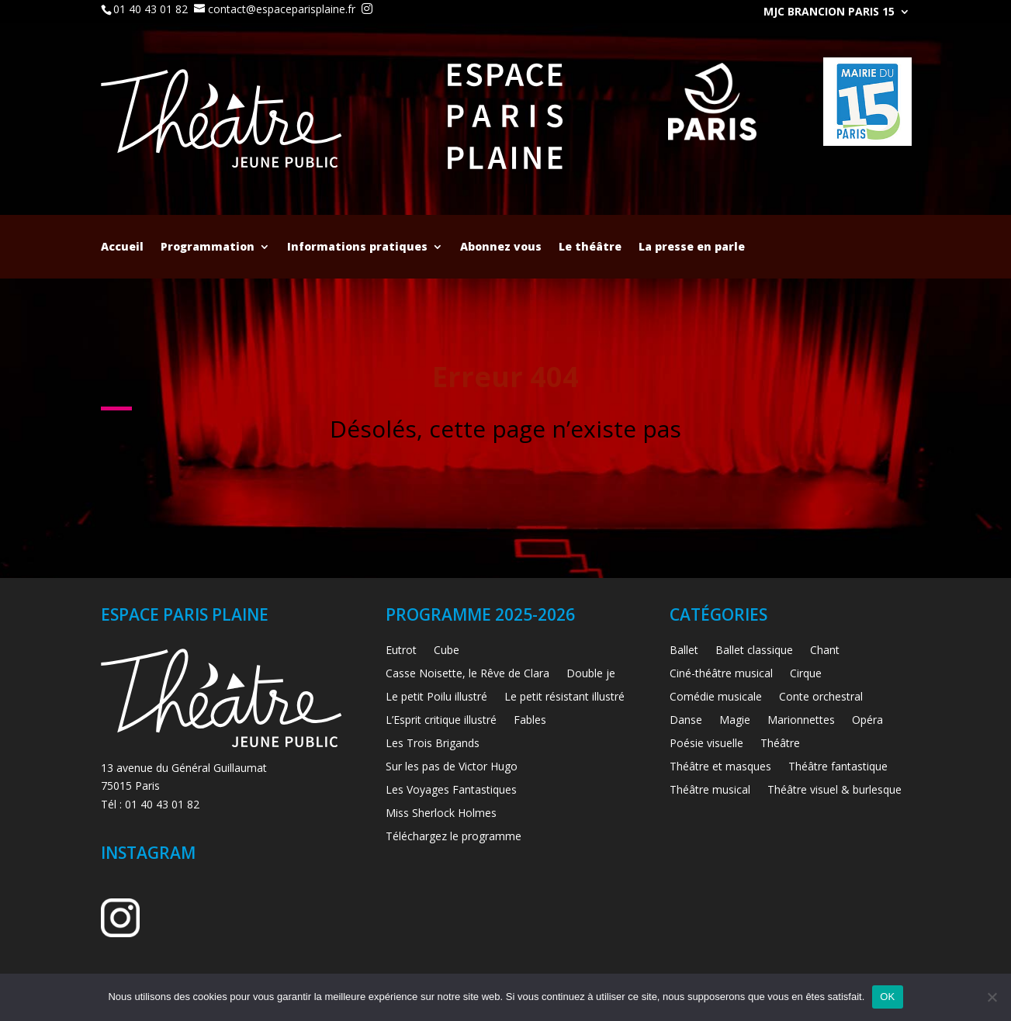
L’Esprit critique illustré (441, 721)
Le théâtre (590, 247)
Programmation (207, 247)
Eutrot (401, 651)
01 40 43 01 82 (150, 9)
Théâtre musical (710, 790)
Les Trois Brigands (433, 744)
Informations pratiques (357, 247)
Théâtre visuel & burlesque (834, 790)
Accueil (122, 247)
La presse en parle (692, 247)
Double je (590, 674)
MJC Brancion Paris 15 (829, 12)
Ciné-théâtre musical (721, 674)
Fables (530, 721)
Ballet (684, 651)
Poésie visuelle (706, 744)
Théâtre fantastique (838, 767)
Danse (686, 721)
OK (887, 996)
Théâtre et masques (720, 767)
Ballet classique (754, 651)
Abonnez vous (501, 247)
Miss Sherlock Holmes (441, 814)
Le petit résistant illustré (564, 697)
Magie (734, 721)
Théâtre (780, 744)
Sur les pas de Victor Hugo (452, 767)
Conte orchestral (821, 697)
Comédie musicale (716, 697)
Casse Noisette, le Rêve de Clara (467, 674)
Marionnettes (801, 721)
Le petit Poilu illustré (436, 697)
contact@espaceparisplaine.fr (281, 9)
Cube (446, 651)
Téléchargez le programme (453, 837)
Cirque (806, 674)
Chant (825, 651)
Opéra (867, 721)
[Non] (991, 997)
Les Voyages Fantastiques (451, 790)
